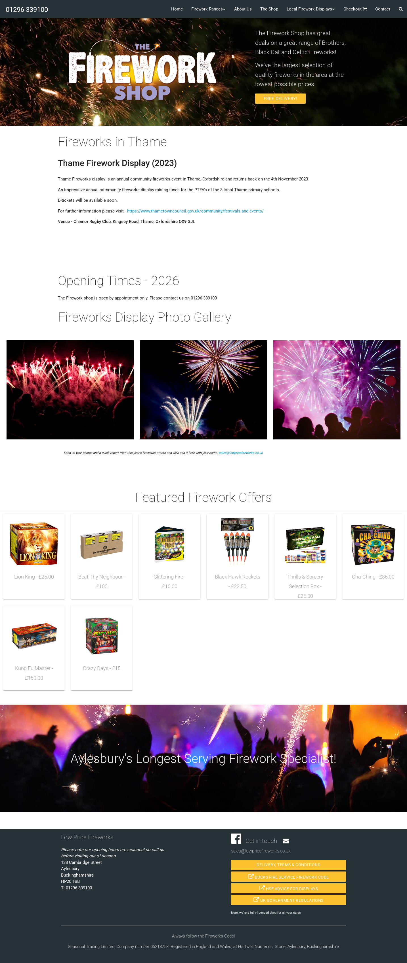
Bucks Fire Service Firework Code (288, 876)
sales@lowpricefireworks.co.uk (241, 453)
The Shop (269, 9)
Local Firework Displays (311, 8)
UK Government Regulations (288, 900)
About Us (243, 9)
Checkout (355, 8)
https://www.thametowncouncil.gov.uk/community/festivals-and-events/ (195, 211)
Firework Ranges (208, 8)
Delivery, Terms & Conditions (288, 865)
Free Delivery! (280, 98)
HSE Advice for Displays (288, 888)
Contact (382, 9)
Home (177, 9)
